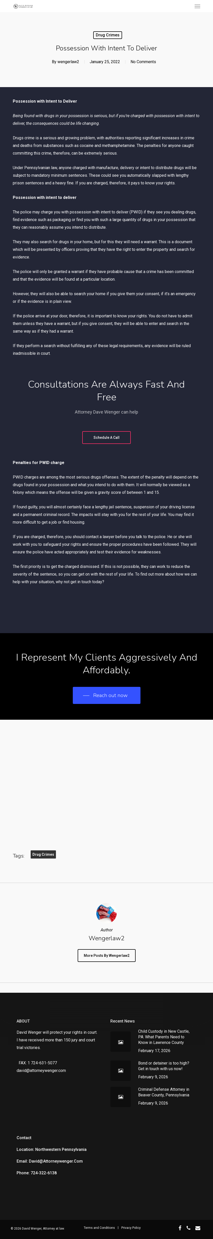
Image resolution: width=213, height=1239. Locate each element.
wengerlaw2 (68, 61)
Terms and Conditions (99, 1228)
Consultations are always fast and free (106, 391)
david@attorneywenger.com (41, 1070)
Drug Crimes (108, 35)
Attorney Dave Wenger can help (106, 412)
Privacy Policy (131, 1228)
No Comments (143, 61)
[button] (197, 6)
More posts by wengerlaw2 (106, 956)
